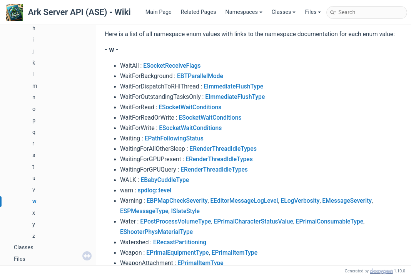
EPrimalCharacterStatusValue (253, 221)
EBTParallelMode (200, 76)
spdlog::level (155, 190)
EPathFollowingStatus (174, 138)
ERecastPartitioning (179, 242)
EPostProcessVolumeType (175, 221)
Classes (284, 12)
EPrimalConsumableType (329, 221)
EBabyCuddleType (164, 180)
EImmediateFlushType (233, 86)
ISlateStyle (185, 211)
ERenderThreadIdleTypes (223, 148)
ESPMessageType (144, 211)
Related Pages (198, 12)
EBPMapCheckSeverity (177, 200)
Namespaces (244, 12)
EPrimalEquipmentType (177, 252)
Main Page (158, 12)
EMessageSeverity (346, 200)
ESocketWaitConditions (190, 107)
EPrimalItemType (234, 252)
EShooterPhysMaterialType (156, 232)
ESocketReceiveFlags (171, 65)
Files (313, 12)
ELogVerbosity (300, 200)
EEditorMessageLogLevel (244, 200)
